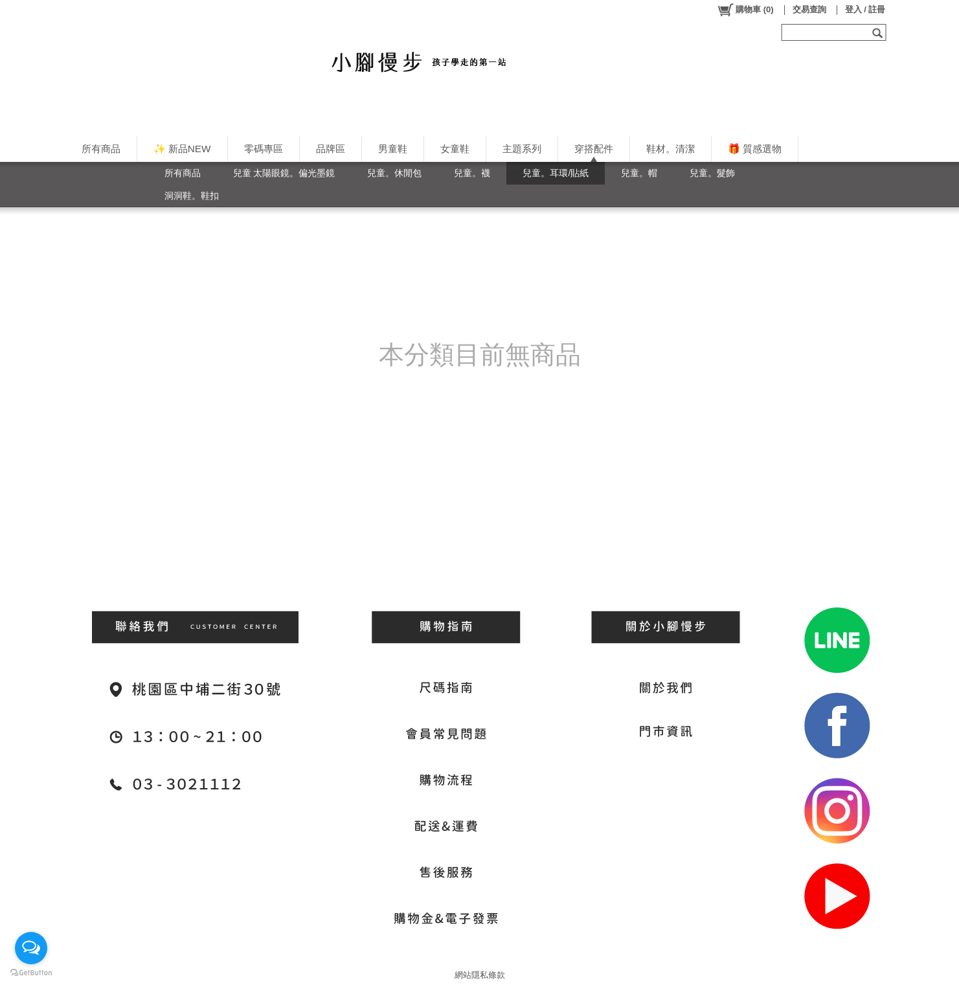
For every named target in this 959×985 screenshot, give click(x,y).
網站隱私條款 (480, 975)
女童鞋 (454, 148)
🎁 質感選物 (755, 148)
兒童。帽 (639, 173)
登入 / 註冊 (865, 9)
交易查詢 (809, 9)
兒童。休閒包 (394, 173)
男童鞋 (392, 148)
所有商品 (101, 148)
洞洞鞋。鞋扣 (191, 195)
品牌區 (330, 148)
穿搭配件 (593, 148)
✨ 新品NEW (182, 148)
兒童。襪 (472, 173)
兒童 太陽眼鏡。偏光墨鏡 (284, 173)
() (745, 9)
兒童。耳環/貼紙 (556, 173)
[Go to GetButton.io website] (31, 972)
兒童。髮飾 (712, 173)
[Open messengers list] (31, 948)
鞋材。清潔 (670, 148)
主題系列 (521, 148)
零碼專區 (263, 148)
